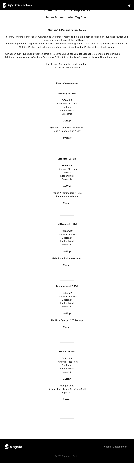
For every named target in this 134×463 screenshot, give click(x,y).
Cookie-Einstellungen (115, 446)
